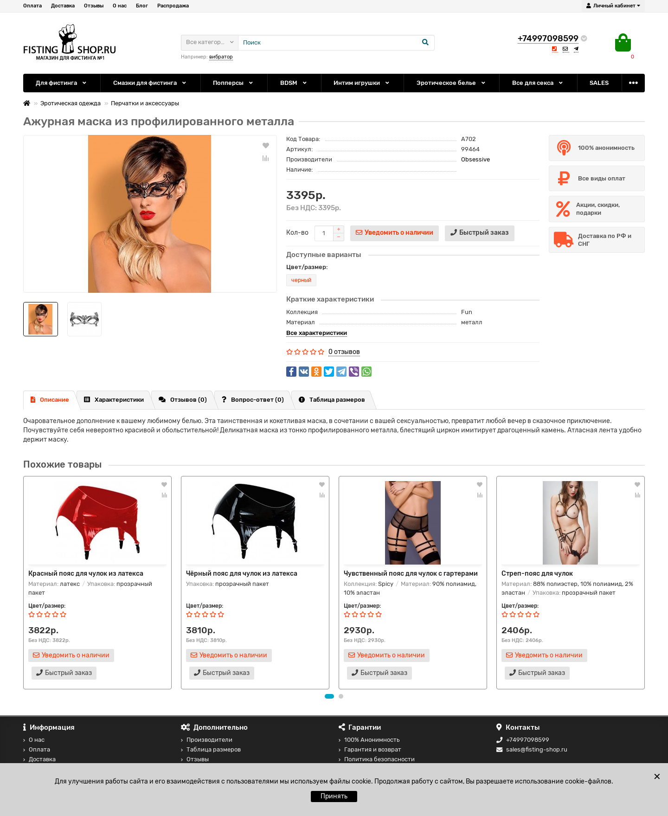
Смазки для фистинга (150, 82)
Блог (142, 6)
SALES (599, 82)
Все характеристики (316, 332)
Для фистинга (62, 82)
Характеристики (114, 399)
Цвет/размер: (307, 266)
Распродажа (173, 6)
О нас (120, 6)
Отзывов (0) (183, 399)
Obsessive (475, 159)
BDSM (294, 82)
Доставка (63, 6)
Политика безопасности (377, 759)
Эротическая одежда (70, 103)
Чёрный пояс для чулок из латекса (241, 574)
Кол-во (297, 233)
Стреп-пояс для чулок (537, 574)
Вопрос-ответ (253, 399)
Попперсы (233, 82)
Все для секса (538, 82)
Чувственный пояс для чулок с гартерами (411, 574)
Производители (206, 739)
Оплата (32, 6)
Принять (334, 796)
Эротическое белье (452, 82)
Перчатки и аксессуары (145, 103)
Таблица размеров (332, 399)
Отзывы (93, 6)
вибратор (221, 57)
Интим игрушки (362, 82)
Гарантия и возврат (370, 749)
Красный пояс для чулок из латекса (85, 574)
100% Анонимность (369, 739)
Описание (50, 399)
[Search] (336, 43)
